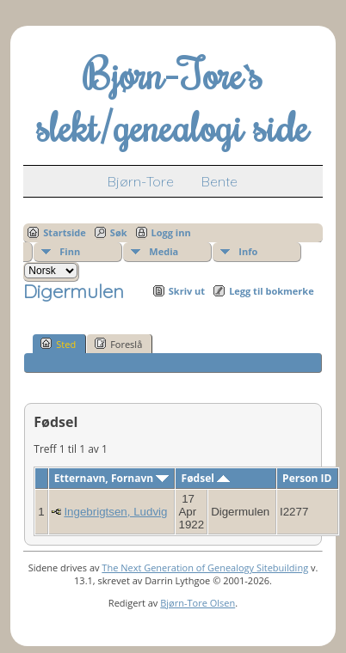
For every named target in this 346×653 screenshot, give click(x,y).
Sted (58, 344)
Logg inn (171, 232)
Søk (118, 232)
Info (247, 251)
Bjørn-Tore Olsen (197, 602)
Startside (64, 232)
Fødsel (206, 478)
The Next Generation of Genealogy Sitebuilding (205, 567)
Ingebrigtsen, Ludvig (115, 511)
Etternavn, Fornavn (112, 478)
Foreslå (118, 344)
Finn (69, 251)
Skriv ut (187, 290)
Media (163, 251)
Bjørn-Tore (141, 181)
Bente (219, 181)
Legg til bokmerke (271, 290)
